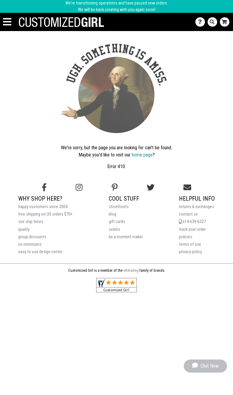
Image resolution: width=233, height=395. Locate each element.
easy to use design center (40, 251)
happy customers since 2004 (43, 206)
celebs (114, 229)
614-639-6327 (192, 221)
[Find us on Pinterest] (115, 187)
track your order (192, 229)
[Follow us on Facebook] (44, 187)
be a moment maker (126, 236)
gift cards (117, 221)
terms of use (190, 244)
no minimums (30, 244)
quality (24, 229)
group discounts (32, 236)
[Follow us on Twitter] (150, 187)
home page (142, 155)
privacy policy (190, 251)
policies (185, 236)
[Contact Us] (201, 22)
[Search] (214, 22)
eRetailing (131, 270)
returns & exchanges (196, 206)
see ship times (30, 221)
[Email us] (187, 187)
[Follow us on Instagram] (79, 187)
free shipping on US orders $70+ (45, 214)
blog (112, 214)
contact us (188, 214)
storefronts (119, 206)
